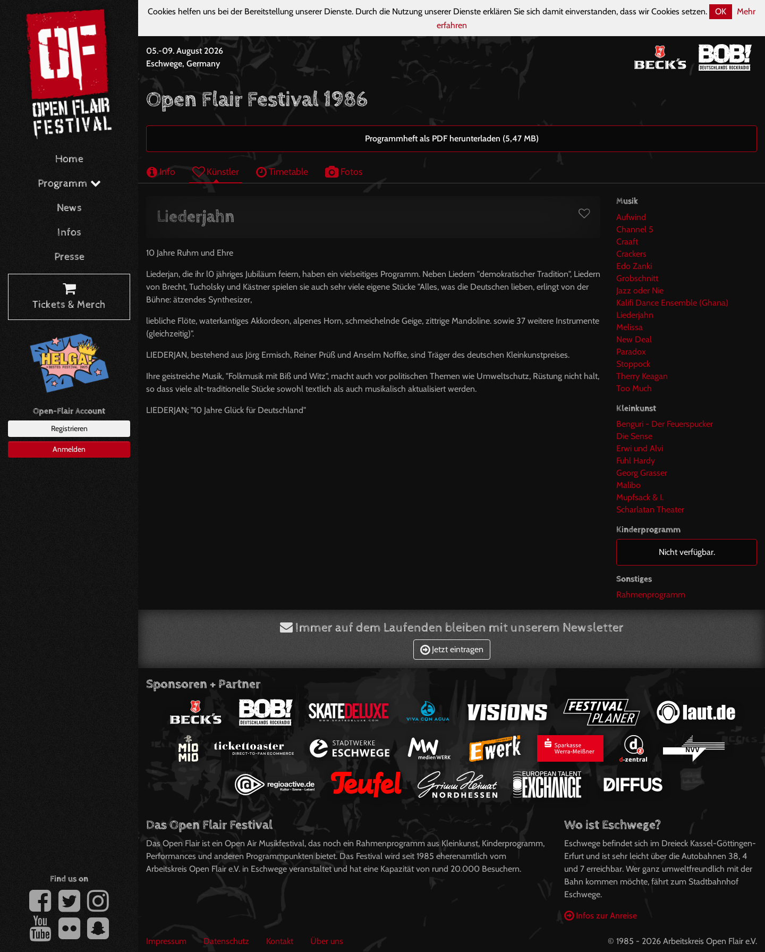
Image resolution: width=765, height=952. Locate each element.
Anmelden (69, 449)
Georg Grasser (641, 473)
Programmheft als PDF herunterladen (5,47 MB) (452, 138)
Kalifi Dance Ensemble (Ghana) (672, 303)
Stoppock (633, 364)
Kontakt (279, 941)
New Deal (634, 339)
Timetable (282, 171)
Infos (69, 232)
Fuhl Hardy (635, 461)
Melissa (629, 327)
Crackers (631, 254)
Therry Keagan (642, 376)
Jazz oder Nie (640, 290)
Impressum (166, 941)
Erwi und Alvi (639, 448)
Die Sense (634, 436)
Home (69, 159)
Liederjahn (634, 315)
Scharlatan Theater (650, 509)
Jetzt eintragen (451, 649)
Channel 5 (634, 229)
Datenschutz (226, 941)
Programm (69, 184)
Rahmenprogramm (650, 594)
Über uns (326, 941)
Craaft (627, 242)
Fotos (343, 171)
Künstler (215, 171)
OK (720, 11)
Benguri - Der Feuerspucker (664, 424)
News (69, 208)
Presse (69, 257)
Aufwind (631, 217)
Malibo (628, 485)
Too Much (634, 388)
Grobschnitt (637, 278)
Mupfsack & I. (640, 497)
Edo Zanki (634, 266)
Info (161, 171)
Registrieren (69, 428)
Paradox (631, 352)
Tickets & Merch (69, 297)
